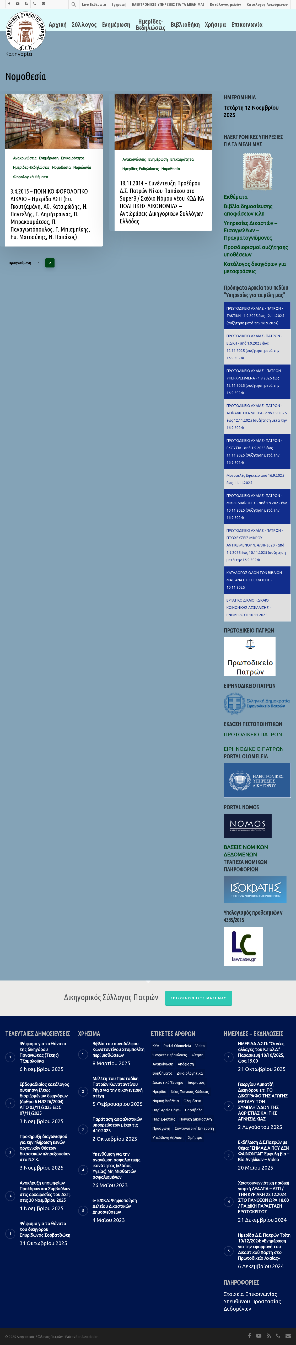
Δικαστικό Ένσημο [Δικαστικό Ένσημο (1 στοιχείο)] (168, 1082)
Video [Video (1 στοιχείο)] (200, 1046)
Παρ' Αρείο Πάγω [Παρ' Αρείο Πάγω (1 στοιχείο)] (167, 1110)
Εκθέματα (235, 197)
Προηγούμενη (20, 263)
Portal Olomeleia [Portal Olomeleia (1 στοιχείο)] (177, 1046)
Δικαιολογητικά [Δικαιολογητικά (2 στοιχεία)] (190, 1073)
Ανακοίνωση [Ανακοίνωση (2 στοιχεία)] (163, 1064)
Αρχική (58, 24)
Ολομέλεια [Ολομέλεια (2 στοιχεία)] (192, 1101)
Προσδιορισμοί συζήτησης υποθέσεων (256, 251)
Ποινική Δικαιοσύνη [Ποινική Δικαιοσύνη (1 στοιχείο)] (196, 1119)
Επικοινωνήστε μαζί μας (199, 998)
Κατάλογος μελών (225, 4)
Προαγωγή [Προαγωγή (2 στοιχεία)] (161, 1128)
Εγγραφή (119, 4)
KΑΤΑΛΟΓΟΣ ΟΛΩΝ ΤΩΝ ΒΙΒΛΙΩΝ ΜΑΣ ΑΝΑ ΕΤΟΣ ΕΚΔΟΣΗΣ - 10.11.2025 (254, 580)
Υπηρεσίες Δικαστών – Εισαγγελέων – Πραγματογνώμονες (250, 230)
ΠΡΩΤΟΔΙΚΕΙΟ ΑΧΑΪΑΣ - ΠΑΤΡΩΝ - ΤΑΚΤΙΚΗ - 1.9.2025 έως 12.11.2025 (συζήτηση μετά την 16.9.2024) (255, 315)
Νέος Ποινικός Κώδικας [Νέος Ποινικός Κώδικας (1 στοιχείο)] (190, 1092)
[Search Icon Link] (73, 4)
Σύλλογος (84, 24)
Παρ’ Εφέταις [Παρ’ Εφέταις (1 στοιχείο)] (164, 1119)
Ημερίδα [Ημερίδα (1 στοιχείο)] (159, 1092)
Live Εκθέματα (94, 4)
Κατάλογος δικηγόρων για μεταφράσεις (255, 267)
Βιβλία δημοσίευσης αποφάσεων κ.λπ (248, 210)
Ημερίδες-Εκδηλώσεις (150, 24)
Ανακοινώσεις (24, 158)
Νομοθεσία (61, 167)
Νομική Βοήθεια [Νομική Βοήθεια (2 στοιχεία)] (166, 1101)
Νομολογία (82, 167)
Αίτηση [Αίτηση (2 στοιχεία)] (197, 1055)
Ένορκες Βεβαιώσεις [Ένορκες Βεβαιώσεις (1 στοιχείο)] (170, 1055)
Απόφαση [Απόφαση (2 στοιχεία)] (186, 1064)
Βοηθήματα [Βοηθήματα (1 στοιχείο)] (163, 1073)
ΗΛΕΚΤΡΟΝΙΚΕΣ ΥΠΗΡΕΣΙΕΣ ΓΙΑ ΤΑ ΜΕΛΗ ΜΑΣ (168, 4)
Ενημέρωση (116, 24)
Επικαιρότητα (72, 158)
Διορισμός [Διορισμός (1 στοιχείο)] (196, 1082)
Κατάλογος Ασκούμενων (267, 4)
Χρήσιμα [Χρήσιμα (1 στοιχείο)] (195, 1137)
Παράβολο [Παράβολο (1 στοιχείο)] (193, 1110)
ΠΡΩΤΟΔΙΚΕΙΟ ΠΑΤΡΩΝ (253, 734)
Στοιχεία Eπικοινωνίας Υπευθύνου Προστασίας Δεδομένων (252, 1301)
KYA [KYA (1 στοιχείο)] (156, 1046)
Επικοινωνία (247, 24)
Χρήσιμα (215, 24)
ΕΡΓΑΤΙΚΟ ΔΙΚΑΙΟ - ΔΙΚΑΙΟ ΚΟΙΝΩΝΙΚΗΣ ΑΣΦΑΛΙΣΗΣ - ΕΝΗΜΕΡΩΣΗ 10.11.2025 (249, 607)
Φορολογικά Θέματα (30, 177)
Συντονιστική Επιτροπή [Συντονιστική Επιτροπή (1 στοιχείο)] (194, 1128)
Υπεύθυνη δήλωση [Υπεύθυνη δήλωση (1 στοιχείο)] (168, 1137)
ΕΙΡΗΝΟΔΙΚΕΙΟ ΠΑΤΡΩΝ (254, 749)
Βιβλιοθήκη (185, 24)
